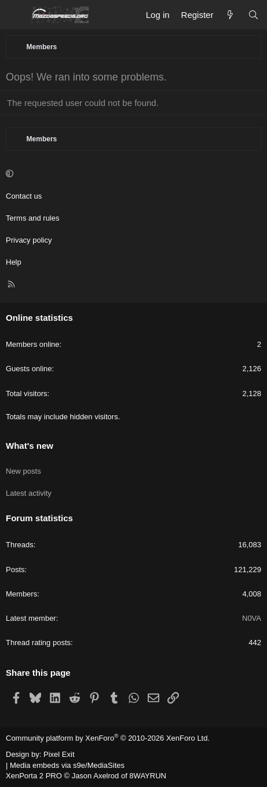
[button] (132, 174)
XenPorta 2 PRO (34, 775)
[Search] (253, 15)
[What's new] (230, 15)
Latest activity (29, 493)
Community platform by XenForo (108, 738)
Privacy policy (29, 240)
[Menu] (15, 15)
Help (13, 262)
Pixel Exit (58, 754)
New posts (23, 471)
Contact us (24, 196)
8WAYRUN (147, 775)
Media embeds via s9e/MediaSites (67, 765)
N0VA (251, 618)
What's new (29, 446)
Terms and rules (32, 218)
